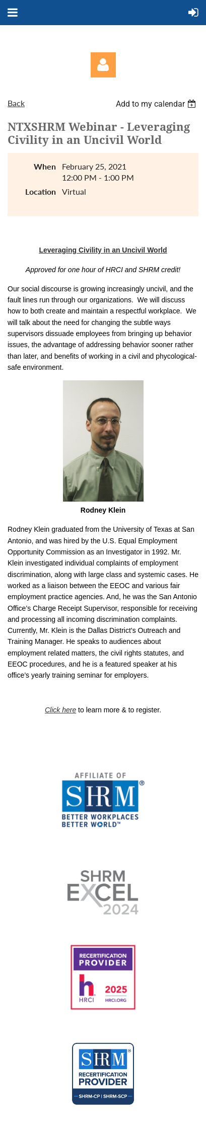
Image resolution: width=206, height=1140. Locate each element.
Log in (103, 64)
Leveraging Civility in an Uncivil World (103, 250)
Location (40, 191)
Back (16, 103)
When (45, 166)
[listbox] (157, 104)
